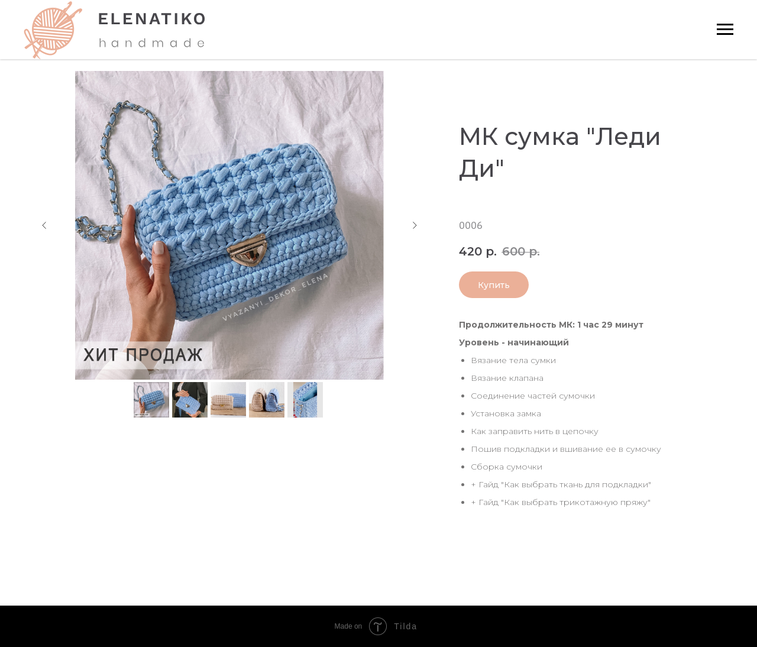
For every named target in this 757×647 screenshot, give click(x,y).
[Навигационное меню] (725, 29)
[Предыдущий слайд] (44, 225)
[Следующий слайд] (414, 225)
